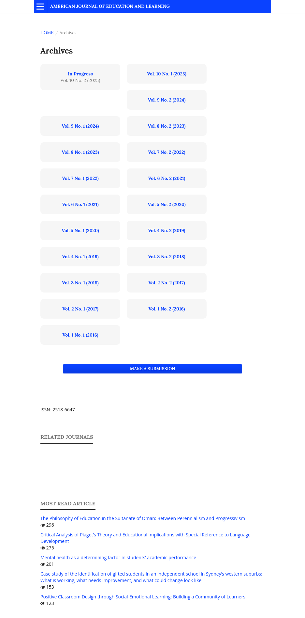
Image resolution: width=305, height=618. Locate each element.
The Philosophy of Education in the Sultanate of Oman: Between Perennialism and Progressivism (142, 518)
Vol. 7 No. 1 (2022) (80, 178)
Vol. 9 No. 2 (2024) (167, 100)
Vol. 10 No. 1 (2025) (166, 74)
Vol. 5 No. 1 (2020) (80, 230)
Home (46, 33)
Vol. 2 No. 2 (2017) (166, 283)
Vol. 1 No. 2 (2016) (167, 309)
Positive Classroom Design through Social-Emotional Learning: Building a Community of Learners (142, 597)
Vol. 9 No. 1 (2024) (80, 126)
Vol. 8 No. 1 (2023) (80, 152)
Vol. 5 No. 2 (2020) (166, 204)
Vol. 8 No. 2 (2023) (167, 126)
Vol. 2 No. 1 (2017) (80, 309)
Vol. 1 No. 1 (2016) (80, 335)
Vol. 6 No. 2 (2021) (166, 178)
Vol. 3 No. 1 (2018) (80, 283)
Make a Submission (152, 369)
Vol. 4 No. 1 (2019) (80, 257)
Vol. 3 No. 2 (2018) (166, 257)
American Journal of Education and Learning (110, 6)
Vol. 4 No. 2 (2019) (166, 230)
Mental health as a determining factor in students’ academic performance (118, 557)
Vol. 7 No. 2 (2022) (166, 152)
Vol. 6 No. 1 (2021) (80, 204)
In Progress (80, 74)
